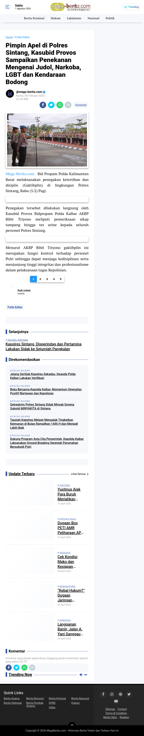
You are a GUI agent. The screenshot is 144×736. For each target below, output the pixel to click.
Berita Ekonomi (35, 698)
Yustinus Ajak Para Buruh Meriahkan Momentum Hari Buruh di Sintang (71, 494)
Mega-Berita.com (20, 173)
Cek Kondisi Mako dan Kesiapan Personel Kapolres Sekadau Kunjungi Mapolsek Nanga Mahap (69, 562)
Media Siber (110, 717)
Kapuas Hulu (68, 519)
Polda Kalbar (15, 307)
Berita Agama (12, 698)
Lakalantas (74, 18)
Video (52, 707)
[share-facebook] (43, 105)
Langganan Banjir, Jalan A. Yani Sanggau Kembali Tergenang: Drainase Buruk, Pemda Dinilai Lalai (71, 629)
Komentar (81, 104)
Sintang (65, 485)
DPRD (52, 702)
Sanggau (65, 620)
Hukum (56, 18)
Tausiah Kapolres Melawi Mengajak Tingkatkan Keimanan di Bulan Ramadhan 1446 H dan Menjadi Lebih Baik (44, 423)
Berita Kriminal (34, 18)
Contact (122, 709)
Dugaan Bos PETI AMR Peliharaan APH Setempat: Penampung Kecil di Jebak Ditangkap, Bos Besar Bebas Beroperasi (71, 528)
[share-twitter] (51, 105)
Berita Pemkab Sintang (34, 704)
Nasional (93, 18)
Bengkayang (67, 586)
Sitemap (110, 709)
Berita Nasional (80, 698)
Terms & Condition (116, 713)
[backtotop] (72, 725)
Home (9, 37)
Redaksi (124, 717)
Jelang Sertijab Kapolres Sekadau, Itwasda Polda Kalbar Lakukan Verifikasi (43, 376)
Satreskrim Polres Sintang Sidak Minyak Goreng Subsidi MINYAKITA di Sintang (42, 406)
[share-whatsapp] (59, 105)
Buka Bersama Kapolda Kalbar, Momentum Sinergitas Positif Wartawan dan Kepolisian (46, 391)
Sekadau (65, 553)
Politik (110, 18)
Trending (133, 6)
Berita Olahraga (13, 702)
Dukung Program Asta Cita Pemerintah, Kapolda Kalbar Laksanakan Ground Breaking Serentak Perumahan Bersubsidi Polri (47, 443)
